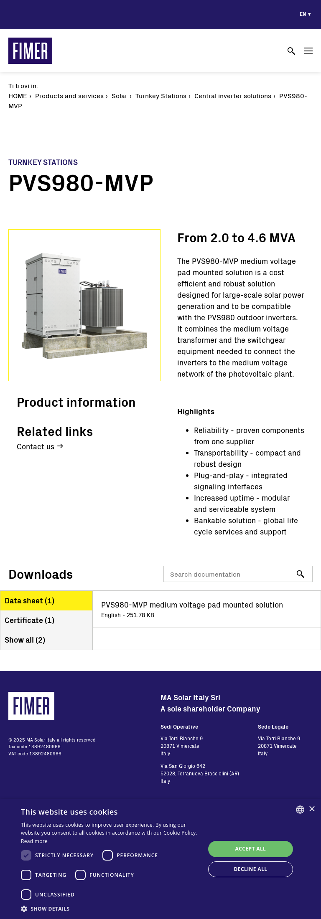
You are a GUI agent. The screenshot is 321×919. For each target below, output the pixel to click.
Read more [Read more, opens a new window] (34, 841)
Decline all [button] (251, 869)
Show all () (25, 640)
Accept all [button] (250, 848)
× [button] (311, 809)
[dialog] (160, 859)
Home (17, 95)
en (303, 13)
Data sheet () (29, 600)
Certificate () (29, 620)
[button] (110, 908)
